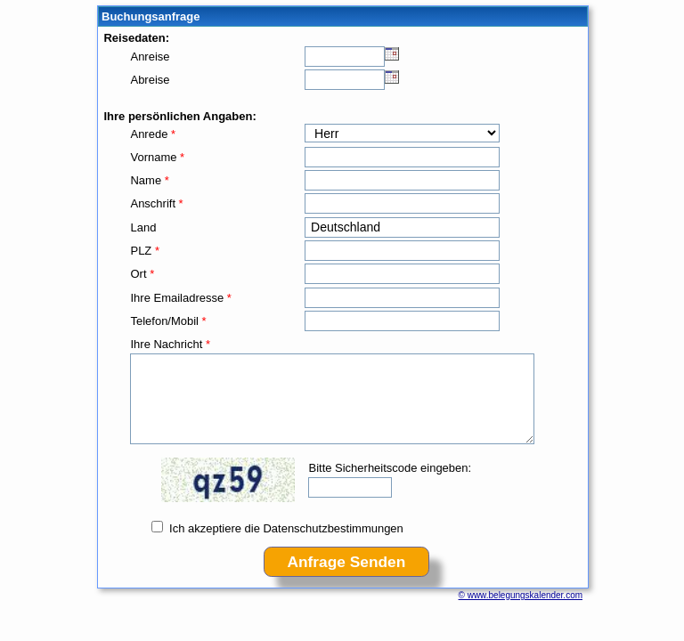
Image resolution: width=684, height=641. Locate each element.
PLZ (144, 250)
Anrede (152, 134)
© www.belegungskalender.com (520, 595)
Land (143, 227)
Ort (142, 273)
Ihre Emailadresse (180, 297)
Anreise (149, 56)
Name (149, 180)
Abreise (149, 79)
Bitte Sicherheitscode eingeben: (389, 468)
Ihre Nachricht (170, 344)
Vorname (157, 157)
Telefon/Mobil (168, 321)
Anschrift (156, 203)
